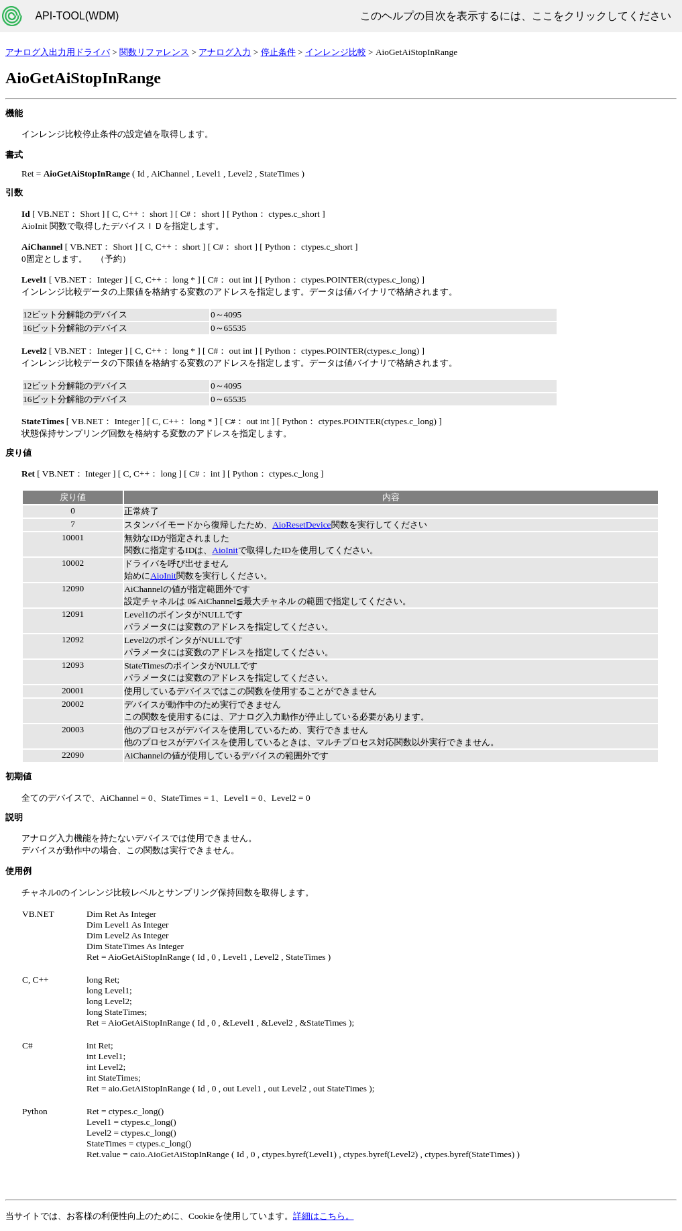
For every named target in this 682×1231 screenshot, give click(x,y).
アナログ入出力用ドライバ (57, 52)
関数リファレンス (154, 52)
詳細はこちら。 (323, 1216)
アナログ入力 (224, 52)
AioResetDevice (301, 525)
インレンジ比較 (335, 52)
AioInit (225, 550)
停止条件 (278, 52)
